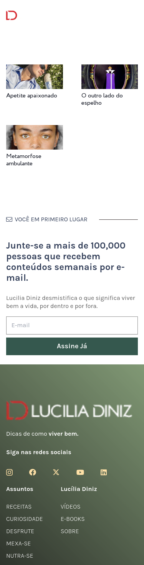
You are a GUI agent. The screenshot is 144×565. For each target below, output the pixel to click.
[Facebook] (32, 472)
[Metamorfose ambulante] (34, 130)
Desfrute (20, 531)
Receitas (18, 506)
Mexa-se (18, 543)
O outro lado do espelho (102, 99)
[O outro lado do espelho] (109, 69)
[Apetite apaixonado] (34, 69)
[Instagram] (9, 472)
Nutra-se (19, 555)
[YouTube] (80, 472)
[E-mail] (72, 325)
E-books (73, 518)
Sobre (70, 531)
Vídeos (71, 506)
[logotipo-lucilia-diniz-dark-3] (37, 15)
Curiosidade (24, 518)
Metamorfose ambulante (23, 160)
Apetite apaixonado (31, 95)
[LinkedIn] (104, 472)
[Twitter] (56, 472)
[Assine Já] (72, 347)
